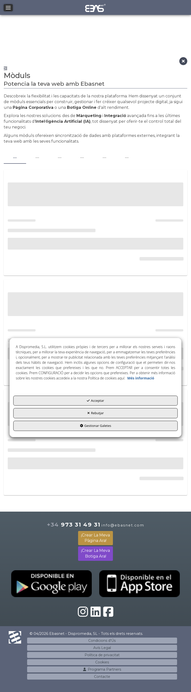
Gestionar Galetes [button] (95, 425)
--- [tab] (15, 158)
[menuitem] (102, 641)
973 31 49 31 (73, 524)
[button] (95, 7)
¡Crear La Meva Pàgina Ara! (95, 538)
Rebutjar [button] (95, 413)
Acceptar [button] (95, 400)
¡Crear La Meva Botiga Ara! (95, 553)
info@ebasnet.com (122, 525)
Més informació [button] (140, 378)
